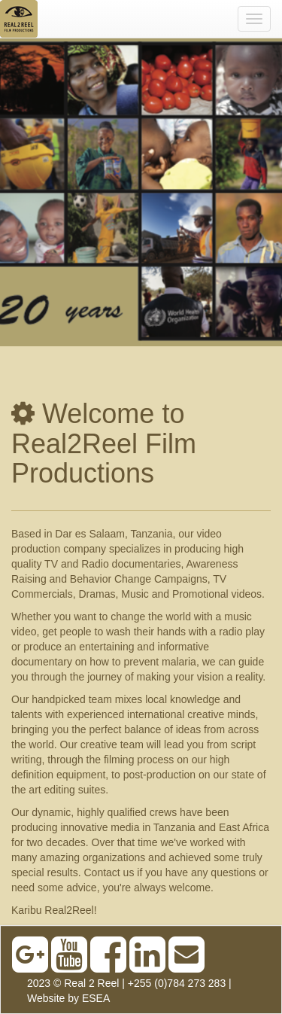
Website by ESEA (68, 998)
